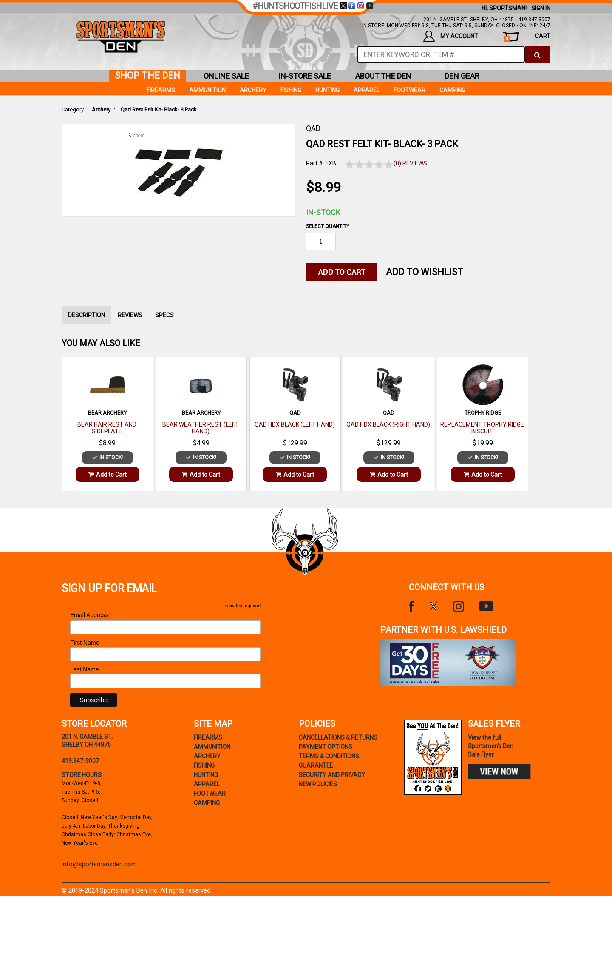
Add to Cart (107, 474)
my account (450, 36)
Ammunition (207, 90)
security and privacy (332, 774)
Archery (101, 109)
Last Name (84, 669)
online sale (226, 75)
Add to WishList (424, 272)
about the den (383, 75)
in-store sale (304, 75)
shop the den (147, 75)
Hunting (327, 90)
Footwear (409, 90)
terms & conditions (329, 756)
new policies (318, 784)
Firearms (161, 90)
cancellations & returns (338, 737)
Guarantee (316, 765)
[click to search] (537, 54)
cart (527, 37)
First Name (84, 642)
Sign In (540, 8)
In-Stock (323, 212)
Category (73, 109)
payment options (325, 746)
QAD (313, 128)
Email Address (91, 615)
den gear (462, 75)
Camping (452, 90)
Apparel (367, 90)
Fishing (290, 90)
